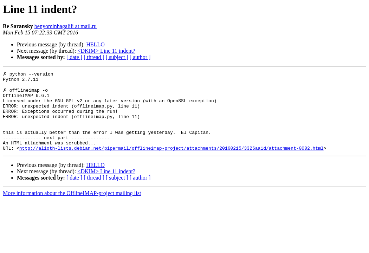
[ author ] (140, 57)
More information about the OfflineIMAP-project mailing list (72, 208)
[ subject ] (117, 57)
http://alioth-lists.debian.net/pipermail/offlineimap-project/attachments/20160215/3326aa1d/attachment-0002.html (171, 163)
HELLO (95, 44)
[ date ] (74, 57)
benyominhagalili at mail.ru (65, 26)
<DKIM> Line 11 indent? (106, 51)
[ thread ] (94, 57)
